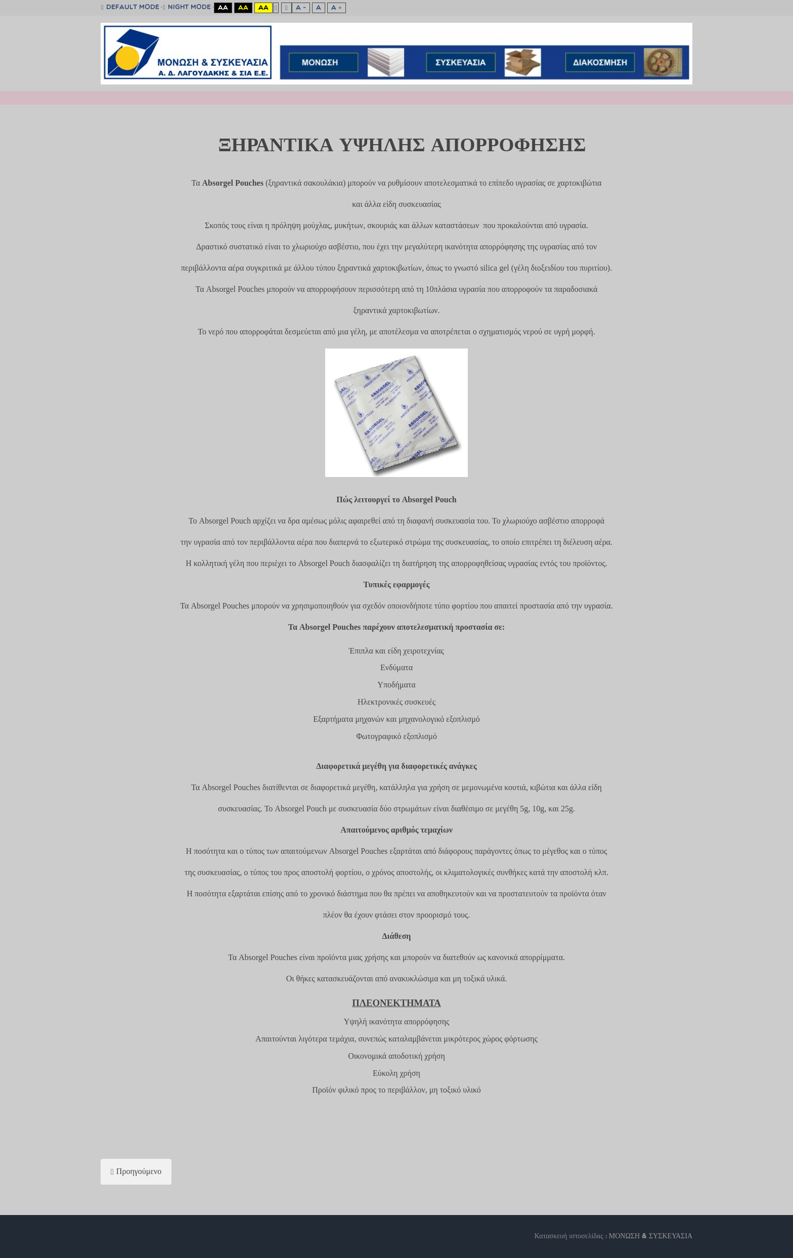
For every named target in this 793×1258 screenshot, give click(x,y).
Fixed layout (276, 8)
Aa (223, 8)
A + (336, 8)
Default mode (130, 8)
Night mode (187, 8)
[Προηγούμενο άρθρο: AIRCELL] (136, 1172)
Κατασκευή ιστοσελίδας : (572, 1236)
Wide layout (286, 8)
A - (301, 8)
